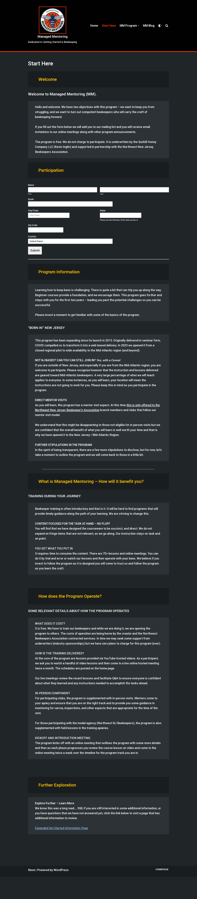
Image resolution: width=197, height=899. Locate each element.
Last (101, 195)
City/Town (33, 212)
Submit (35, 252)
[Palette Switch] (159, 25)
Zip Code (32, 226)
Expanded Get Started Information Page (62, 850)
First (29, 195)
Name (32, 186)
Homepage (162, 891)
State (102, 212)
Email (31, 200)
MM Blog (148, 25)
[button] (138, 25)
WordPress (61, 892)
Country (32, 238)
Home (93, 25)
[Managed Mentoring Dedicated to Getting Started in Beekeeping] (52, 26)
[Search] (166, 25)
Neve (31, 892)
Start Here (108, 25)
